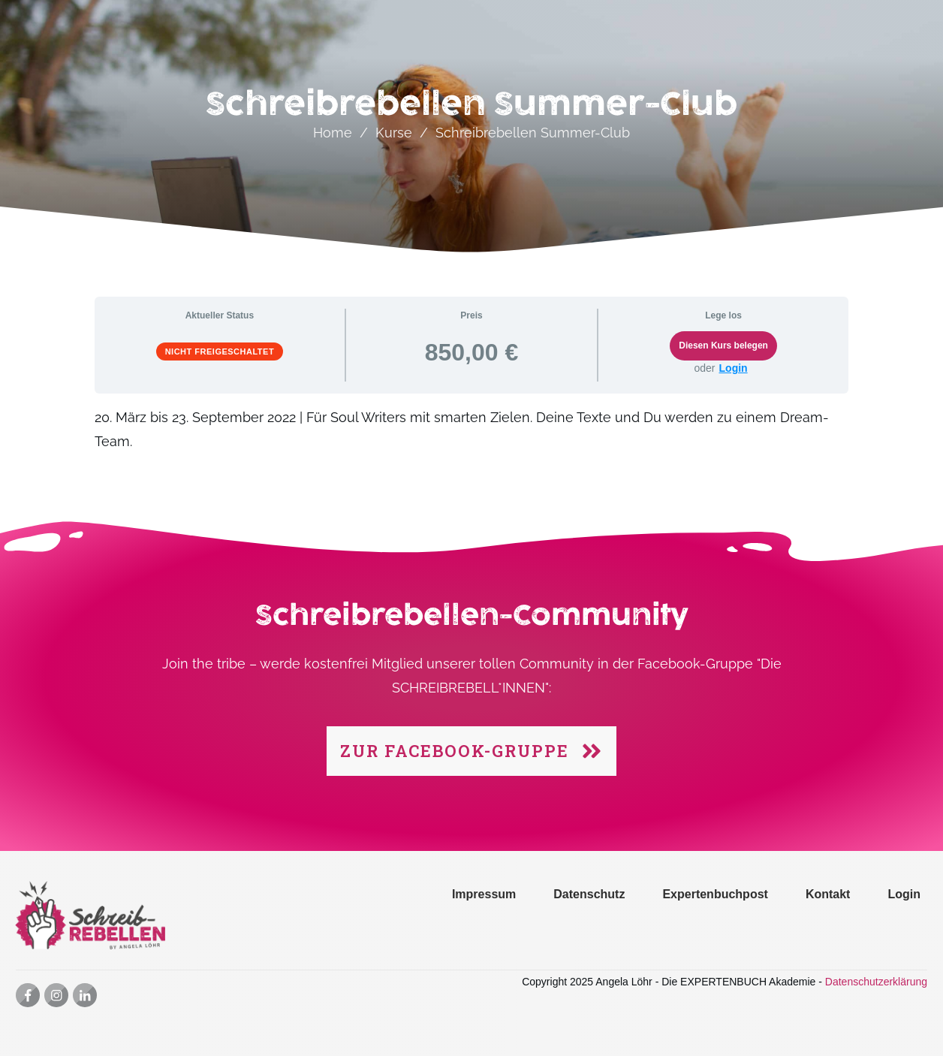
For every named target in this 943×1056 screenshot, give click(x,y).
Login (733, 368)
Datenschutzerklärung (876, 982)
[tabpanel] (472, 438)
